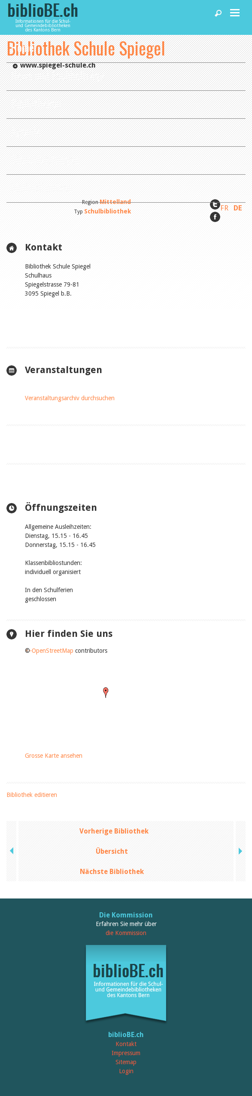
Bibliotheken (36, 103)
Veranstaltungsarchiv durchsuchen (70, 398)
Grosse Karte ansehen (53, 755)
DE (238, 208)
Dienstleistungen (45, 159)
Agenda (26, 131)
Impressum (126, 1053)
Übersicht (112, 851)
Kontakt (126, 1043)
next (240, 851)
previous (12, 851)
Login (126, 1071)
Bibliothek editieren (31, 794)
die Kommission (126, 932)
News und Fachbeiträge (58, 75)
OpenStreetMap (52, 650)
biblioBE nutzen (42, 187)
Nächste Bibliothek (112, 872)
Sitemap (126, 1062)
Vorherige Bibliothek (114, 831)
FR (224, 208)
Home (22, 47)
